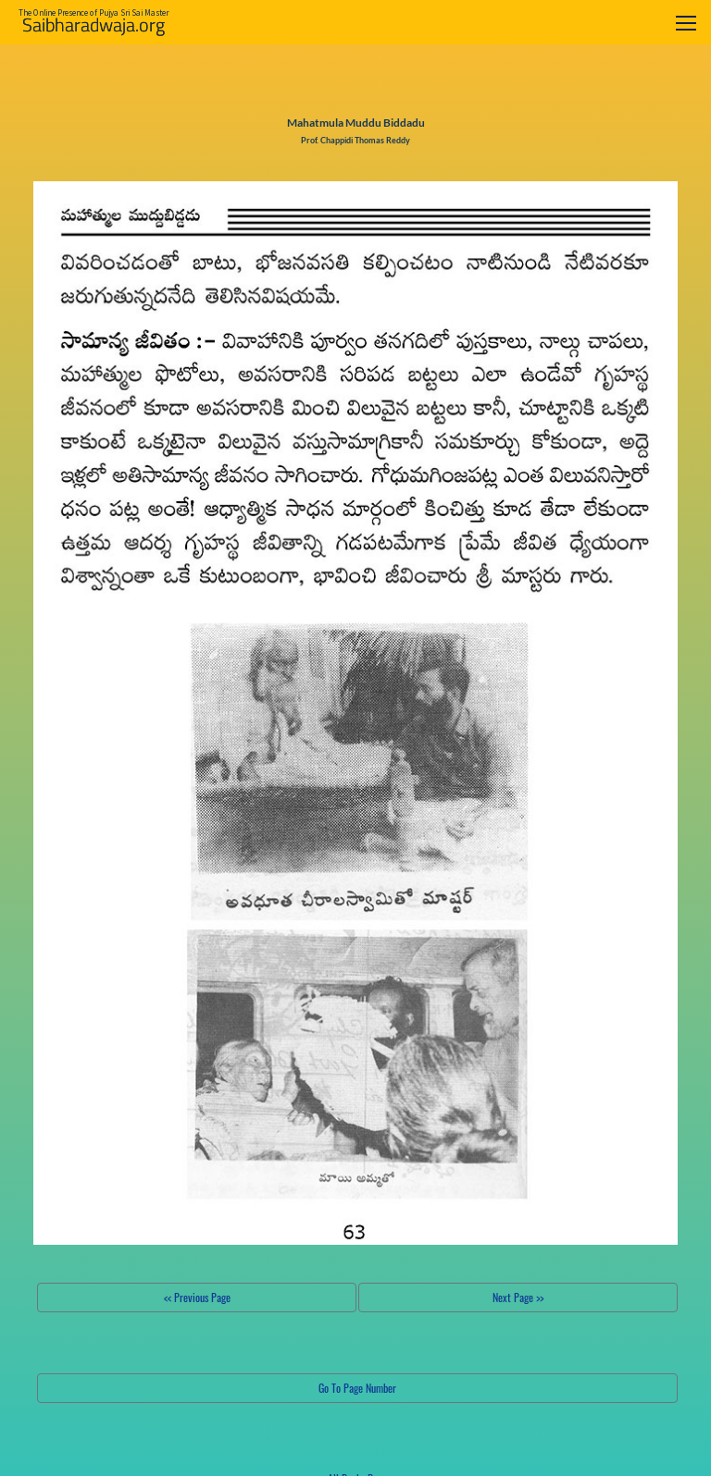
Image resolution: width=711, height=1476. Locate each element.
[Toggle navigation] (686, 22)
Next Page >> (518, 1297)
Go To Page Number (357, 1388)
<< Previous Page (197, 1297)
